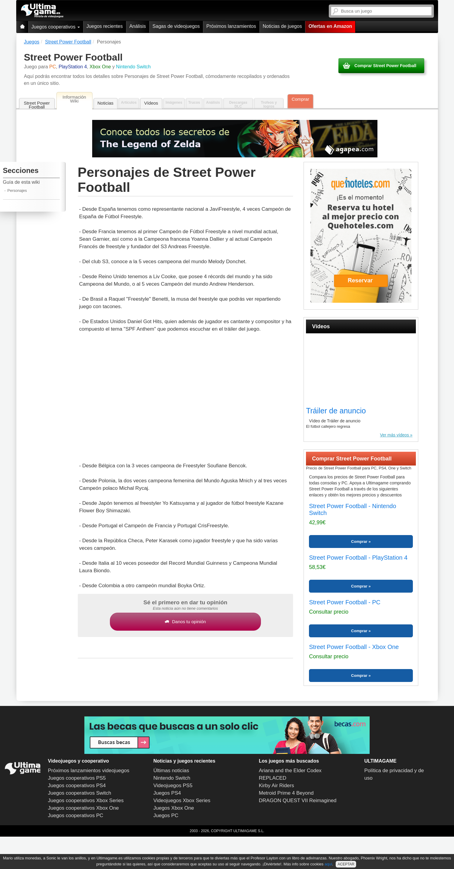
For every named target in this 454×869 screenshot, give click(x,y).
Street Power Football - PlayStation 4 (358, 557)
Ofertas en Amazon (330, 26)
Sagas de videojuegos (176, 26)
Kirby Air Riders (276, 785)
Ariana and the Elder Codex (290, 770)
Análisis (137, 26)
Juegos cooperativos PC (75, 815)
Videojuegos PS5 (172, 785)
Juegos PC (165, 815)
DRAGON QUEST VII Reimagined (298, 800)
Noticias (106, 103)
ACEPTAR (345, 864)
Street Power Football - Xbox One (354, 647)
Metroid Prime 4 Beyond (286, 793)
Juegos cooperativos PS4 (77, 785)
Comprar (300, 99)
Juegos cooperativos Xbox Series (86, 800)
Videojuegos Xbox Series (181, 800)
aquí (328, 864)
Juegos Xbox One (173, 808)
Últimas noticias (171, 770)
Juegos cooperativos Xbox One (83, 808)
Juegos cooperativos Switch (79, 793)
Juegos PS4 (167, 793)
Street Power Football (37, 104)
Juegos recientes (104, 26)
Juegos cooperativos (56, 26)
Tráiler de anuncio (336, 410)
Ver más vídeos (394, 435)
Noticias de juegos (282, 26)
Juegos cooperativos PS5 (77, 778)
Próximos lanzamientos (231, 26)
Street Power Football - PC (344, 602)
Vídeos (151, 103)
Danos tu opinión (185, 621)
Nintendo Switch (171, 778)
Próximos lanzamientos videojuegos (88, 770)
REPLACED (272, 778)
